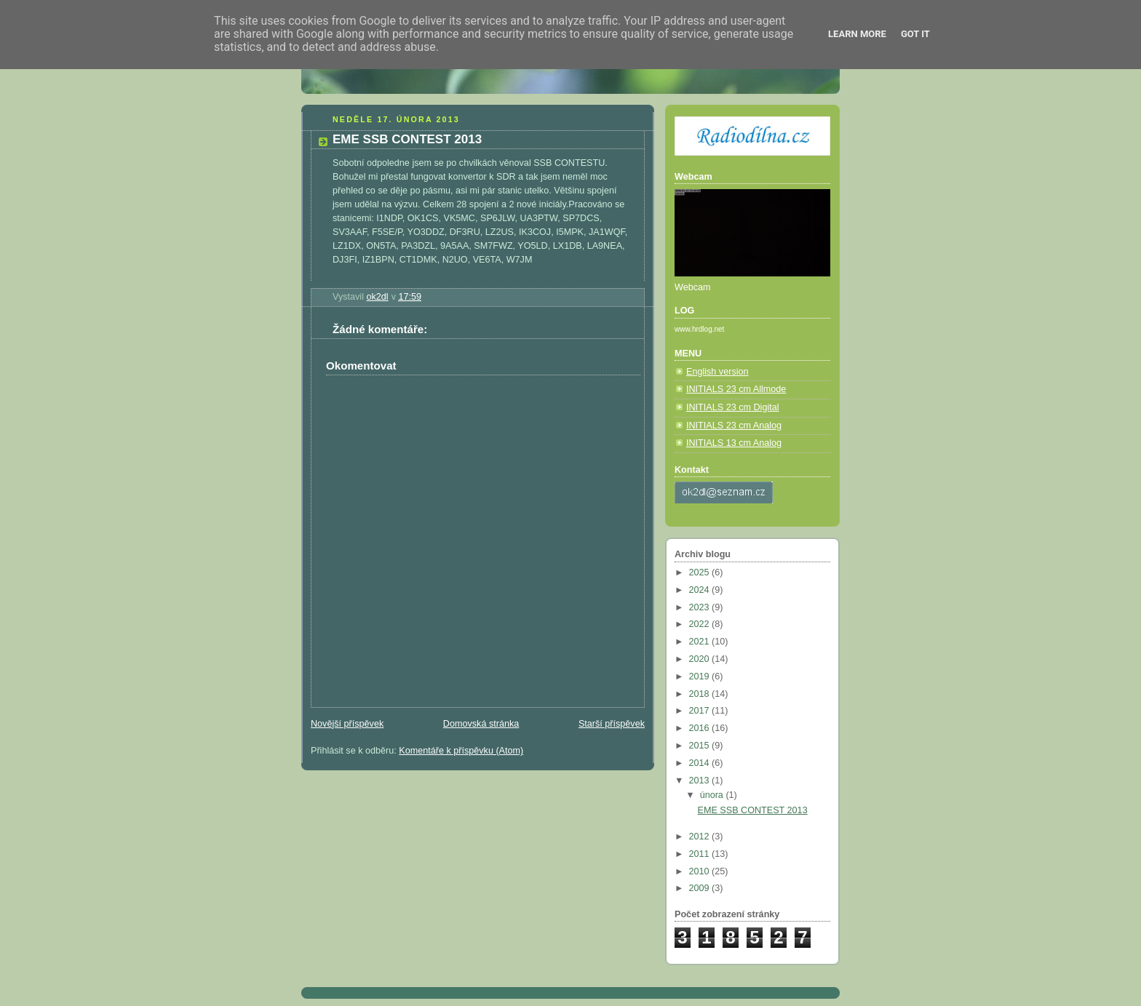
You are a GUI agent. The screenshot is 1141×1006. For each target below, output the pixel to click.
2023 (700, 607)
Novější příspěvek (347, 724)
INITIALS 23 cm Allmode (736, 389)
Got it (915, 33)
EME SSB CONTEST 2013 (753, 810)
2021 (700, 641)
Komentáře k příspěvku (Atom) (461, 751)
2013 (700, 780)
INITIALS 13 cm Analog (734, 443)
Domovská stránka (481, 724)
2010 (700, 871)
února (713, 795)
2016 (700, 728)
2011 (700, 854)
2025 (700, 572)
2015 (700, 745)
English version (717, 372)
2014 (700, 763)
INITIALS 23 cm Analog (734, 425)
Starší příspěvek (612, 724)
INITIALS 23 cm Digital (732, 407)
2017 (700, 711)
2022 (700, 624)
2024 (700, 590)
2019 (700, 676)
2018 (700, 694)
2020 (700, 659)
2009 (700, 888)
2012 (700, 836)
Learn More (857, 33)
